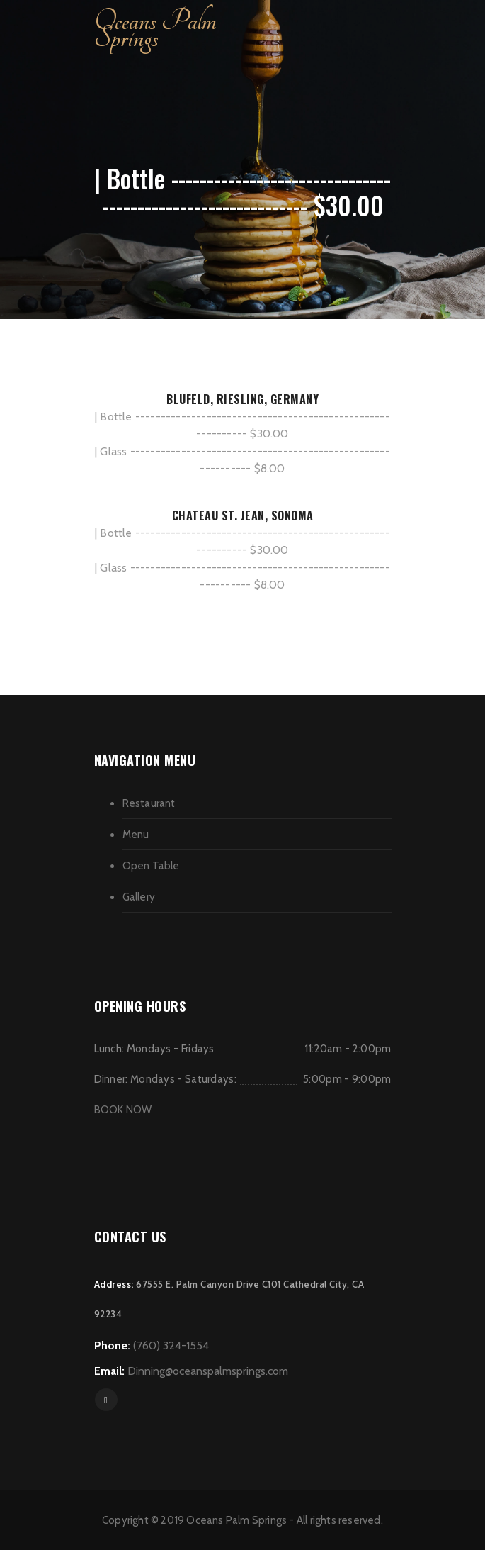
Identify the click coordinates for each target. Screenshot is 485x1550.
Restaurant (149, 803)
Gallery (138, 897)
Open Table (151, 865)
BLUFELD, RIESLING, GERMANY (242, 399)
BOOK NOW (123, 1109)
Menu (135, 834)
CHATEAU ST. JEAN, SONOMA (243, 515)
